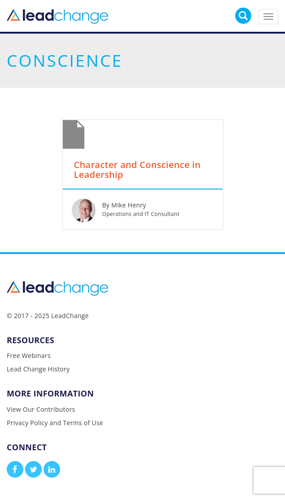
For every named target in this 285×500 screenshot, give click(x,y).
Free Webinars (29, 355)
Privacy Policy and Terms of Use (55, 422)
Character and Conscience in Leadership (137, 170)
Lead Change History (38, 369)
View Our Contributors (41, 409)
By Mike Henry (124, 205)
